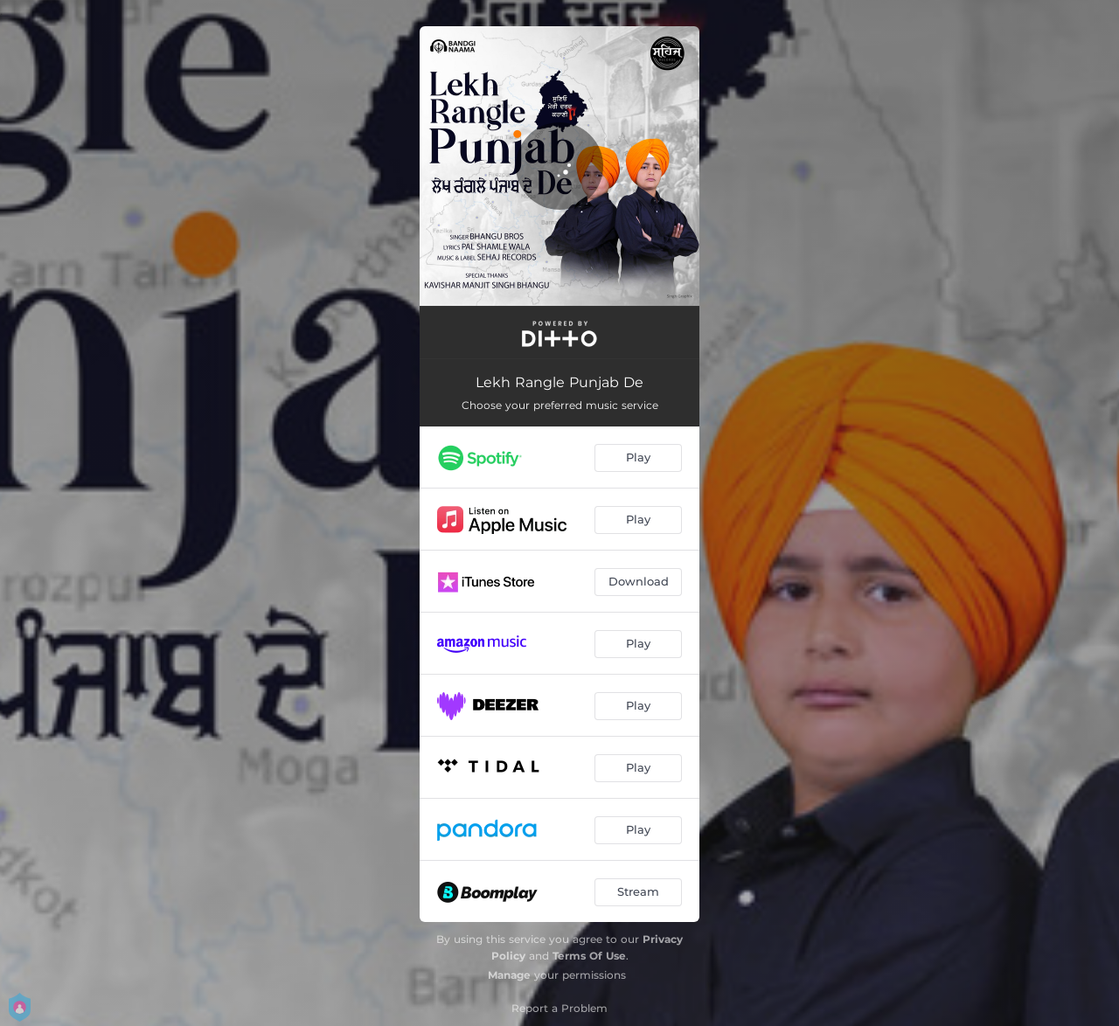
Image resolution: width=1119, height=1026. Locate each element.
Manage (509, 974)
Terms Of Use (589, 955)
